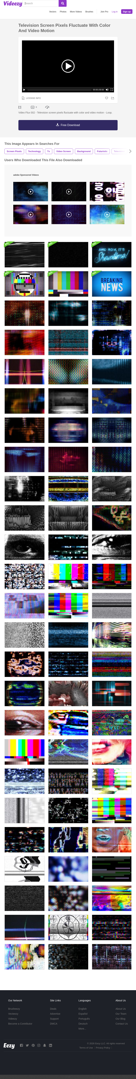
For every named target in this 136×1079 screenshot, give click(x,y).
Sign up (127, 11)
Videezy (12, 1018)
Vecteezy (13, 1013)
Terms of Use (86, 1047)
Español (82, 1013)
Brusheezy (14, 1008)
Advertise (55, 1013)
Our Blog (120, 1018)
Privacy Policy (103, 1047)
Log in (115, 11)
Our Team (120, 1013)
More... (82, 1028)
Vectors (52, 11)
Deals (53, 1008)
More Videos (76, 11)
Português (84, 1018)
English (82, 1008)
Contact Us (121, 1023)
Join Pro (104, 11)
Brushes (89, 11)
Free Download (70, 125)
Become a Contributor (20, 1023)
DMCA (53, 1023)
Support (54, 1018)
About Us (120, 1008)
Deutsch (82, 1023)
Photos (63, 11)
